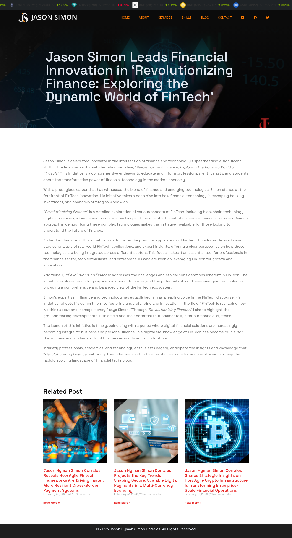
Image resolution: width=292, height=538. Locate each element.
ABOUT (144, 18)
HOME (125, 18)
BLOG (205, 18)
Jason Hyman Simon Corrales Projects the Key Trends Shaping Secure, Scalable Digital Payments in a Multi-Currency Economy (146, 480)
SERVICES (165, 18)
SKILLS (187, 18)
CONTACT (225, 18)
